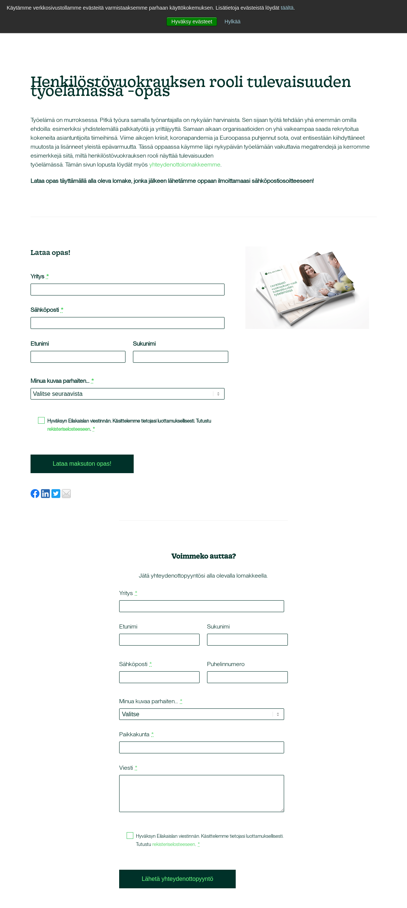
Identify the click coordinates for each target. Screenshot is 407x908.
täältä (287, 8)
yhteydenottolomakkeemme (184, 164)
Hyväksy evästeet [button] (191, 22)
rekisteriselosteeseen (68, 429)
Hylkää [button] (233, 22)
